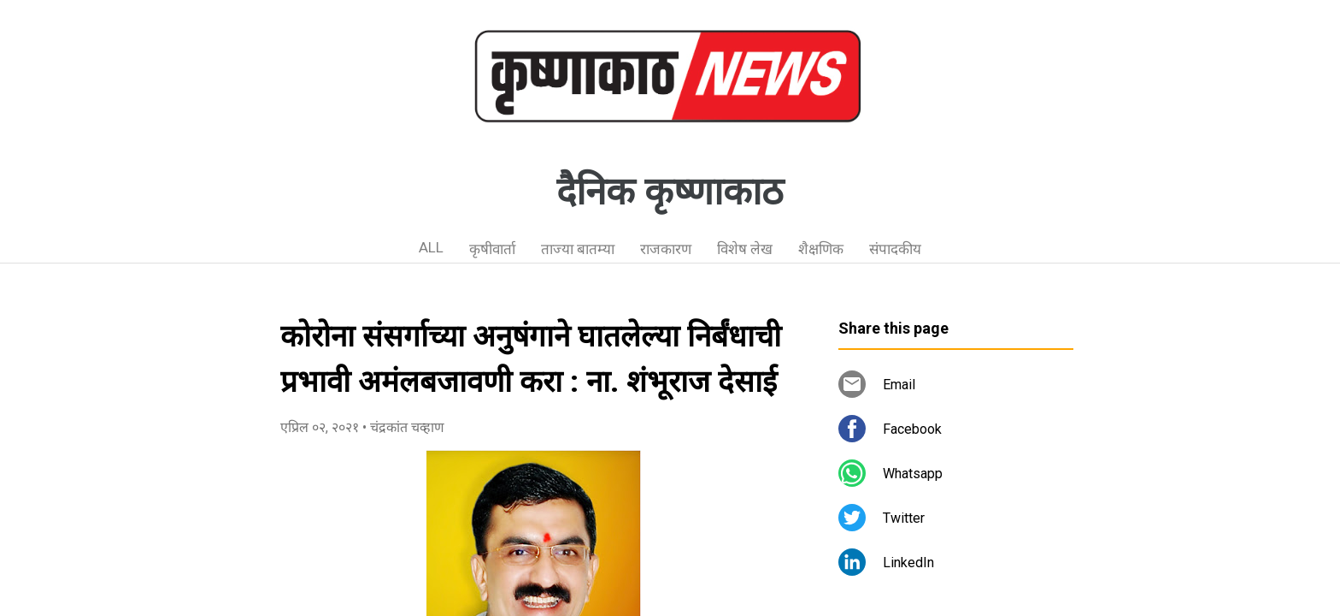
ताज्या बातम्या (577, 249)
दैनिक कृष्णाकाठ (670, 191)
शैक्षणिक (820, 249)
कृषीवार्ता (492, 249)
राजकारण (665, 249)
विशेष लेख (745, 249)
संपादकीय (895, 249)
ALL (431, 247)
